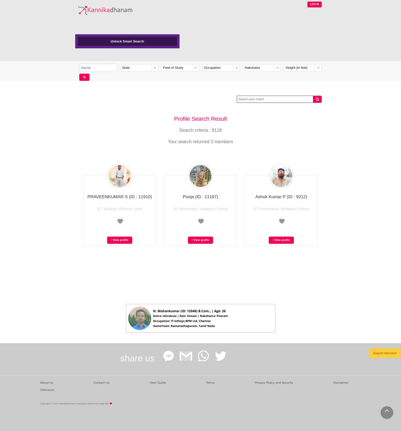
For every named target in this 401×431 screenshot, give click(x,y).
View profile (120, 239)
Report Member (385, 353)
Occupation (212, 68)
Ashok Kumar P (281, 196)
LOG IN (314, 4)
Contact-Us (101, 382)
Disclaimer (340, 382)
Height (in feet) (296, 68)
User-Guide (158, 382)
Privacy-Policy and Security (274, 382)
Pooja (200, 196)
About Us (46, 382)
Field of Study (173, 68)
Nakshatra (252, 68)
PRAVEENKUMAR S (119, 196)
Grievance (47, 390)
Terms (210, 382)
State (126, 68)
